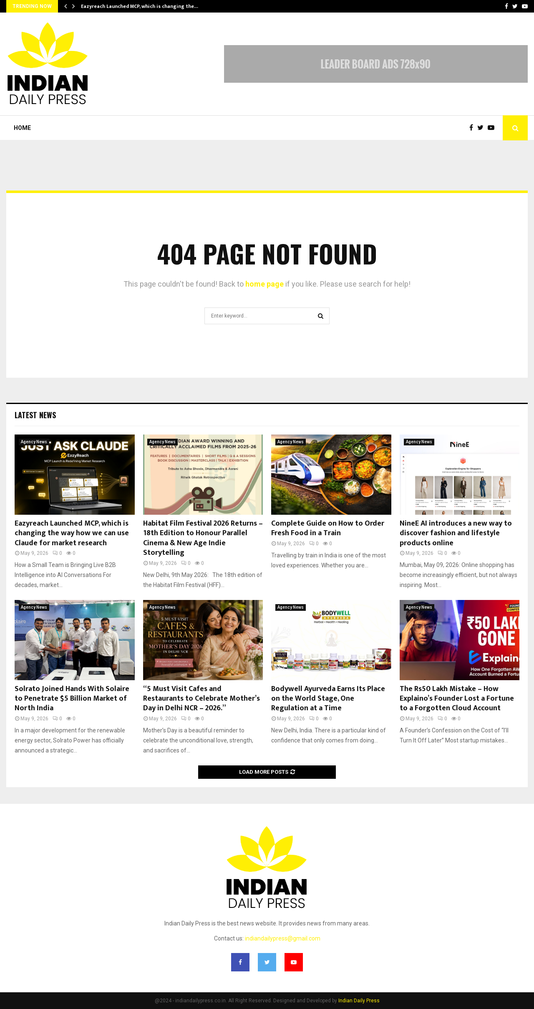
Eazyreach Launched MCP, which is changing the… (139, 6)
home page (264, 284)
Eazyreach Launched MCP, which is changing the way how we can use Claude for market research (72, 533)
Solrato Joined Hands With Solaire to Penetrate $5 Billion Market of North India (72, 699)
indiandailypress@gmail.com (282, 938)
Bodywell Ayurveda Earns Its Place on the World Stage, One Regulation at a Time (328, 699)
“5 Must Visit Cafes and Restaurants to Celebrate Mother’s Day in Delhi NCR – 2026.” (201, 699)
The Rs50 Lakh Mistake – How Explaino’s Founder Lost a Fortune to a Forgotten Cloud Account (457, 699)
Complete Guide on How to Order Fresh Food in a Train (327, 528)
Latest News (35, 414)
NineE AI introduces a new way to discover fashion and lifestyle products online (456, 533)
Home (22, 128)
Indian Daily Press (359, 1001)
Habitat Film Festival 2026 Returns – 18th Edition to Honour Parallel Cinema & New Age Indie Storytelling (203, 538)
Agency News (34, 442)
